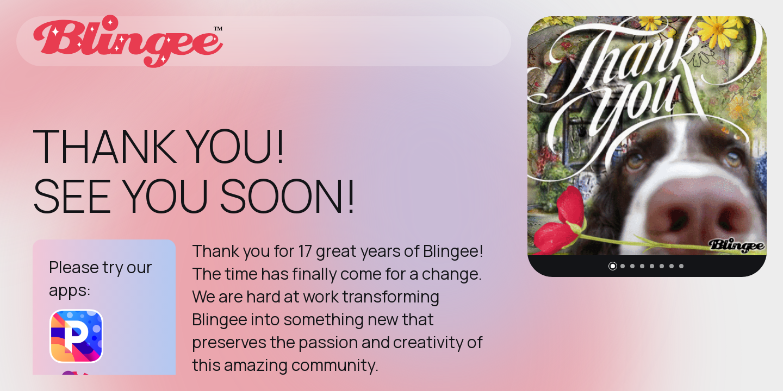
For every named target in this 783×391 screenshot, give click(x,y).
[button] (613, 266)
